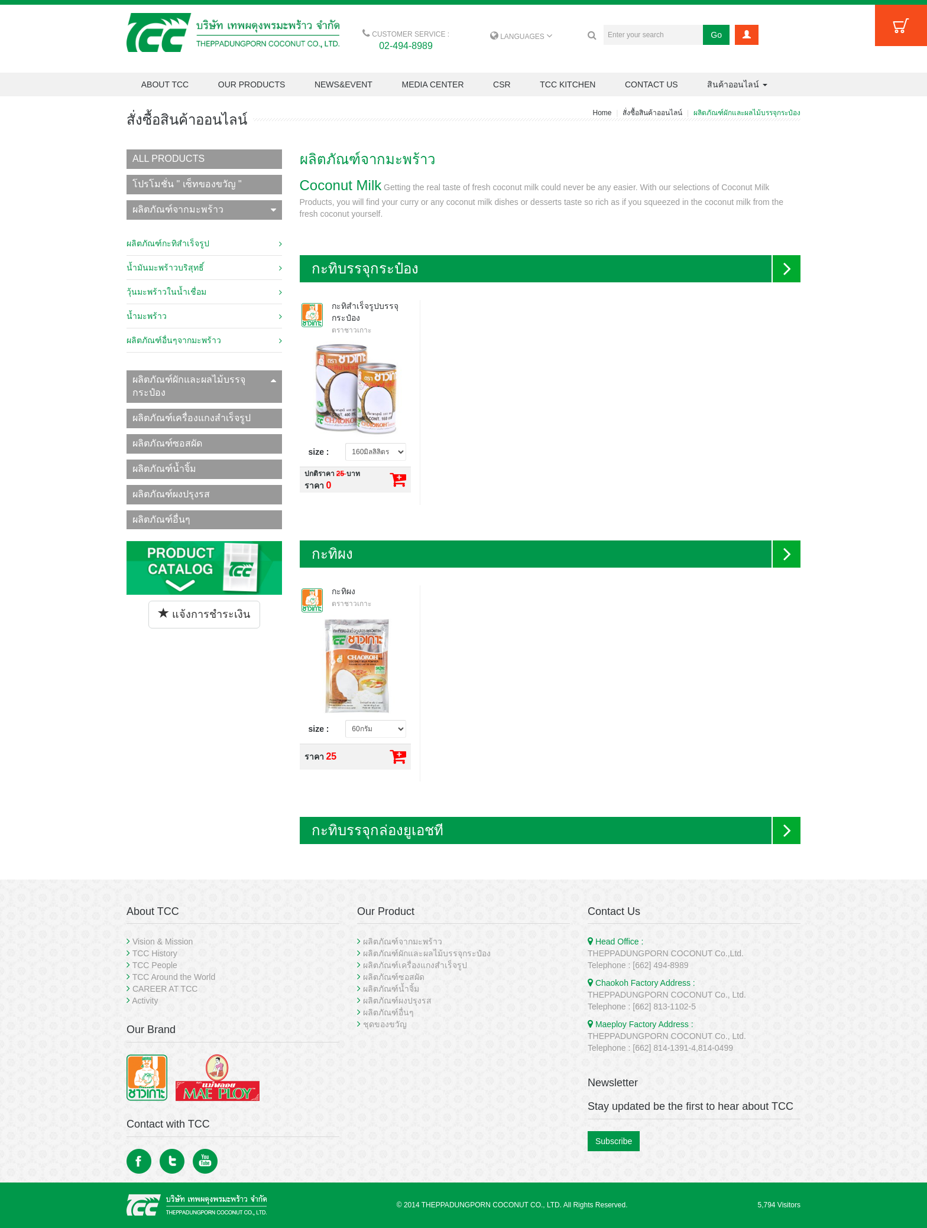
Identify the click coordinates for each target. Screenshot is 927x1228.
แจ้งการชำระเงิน (204, 614)
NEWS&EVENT (343, 84)
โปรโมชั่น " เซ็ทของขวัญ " (187, 184)
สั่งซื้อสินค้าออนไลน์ (652, 113)
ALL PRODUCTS (168, 159)
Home (601, 113)
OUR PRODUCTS (252, 84)
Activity (145, 1000)
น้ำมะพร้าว (204, 316)
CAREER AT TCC (164, 989)
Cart (901, 25)
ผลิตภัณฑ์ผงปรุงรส (171, 494)
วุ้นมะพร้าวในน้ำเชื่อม (204, 292)
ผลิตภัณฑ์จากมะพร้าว (204, 209)
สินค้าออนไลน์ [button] (737, 84)
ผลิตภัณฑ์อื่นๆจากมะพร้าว (204, 340)
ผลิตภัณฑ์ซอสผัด (167, 443)
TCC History (154, 953)
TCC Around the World (174, 977)
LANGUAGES (521, 36)
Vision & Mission (162, 941)
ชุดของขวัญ (385, 1024)
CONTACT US (651, 84)
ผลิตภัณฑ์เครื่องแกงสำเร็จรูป (191, 418)
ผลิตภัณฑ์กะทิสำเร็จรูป (204, 243)
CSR (502, 84)
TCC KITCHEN (567, 84)
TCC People (154, 965)
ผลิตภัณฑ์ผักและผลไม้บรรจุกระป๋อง (204, 386)
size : (319, 452)
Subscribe (613, 1141)
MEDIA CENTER (432, 84)
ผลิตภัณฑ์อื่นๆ (161, 519)
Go (716, 35)
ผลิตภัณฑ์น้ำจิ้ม (164, 469)
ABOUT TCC (165, 84)
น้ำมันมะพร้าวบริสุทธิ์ (204, 267)
